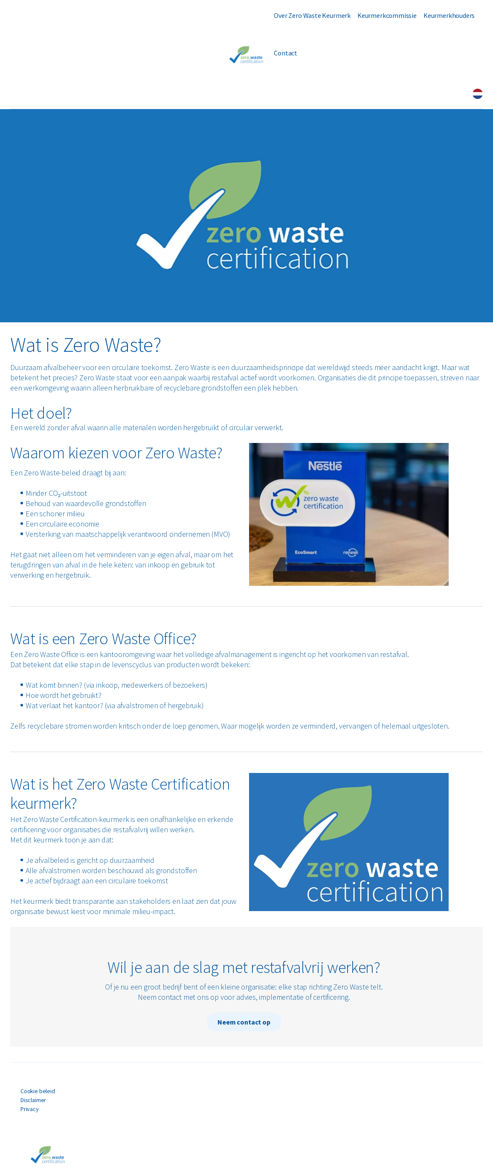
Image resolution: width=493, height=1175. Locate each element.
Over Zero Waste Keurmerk (312, 15)
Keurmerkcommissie (387, 15)
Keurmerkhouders (449, 15)
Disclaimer (33, 1100)
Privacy (29, 1109)
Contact (285, 53)
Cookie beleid (37, 1091)
